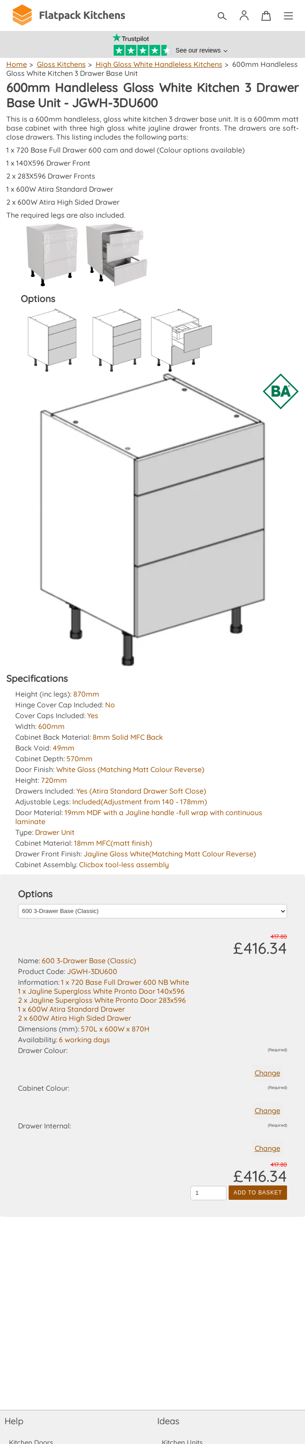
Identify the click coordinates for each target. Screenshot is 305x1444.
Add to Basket (258, 1192)
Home (16, 64)
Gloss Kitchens (60, 64)
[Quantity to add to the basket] (208, 1193)
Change (267, 1072)
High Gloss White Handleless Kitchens (156, 64)
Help (13, 1420)
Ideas (168, 1420)
